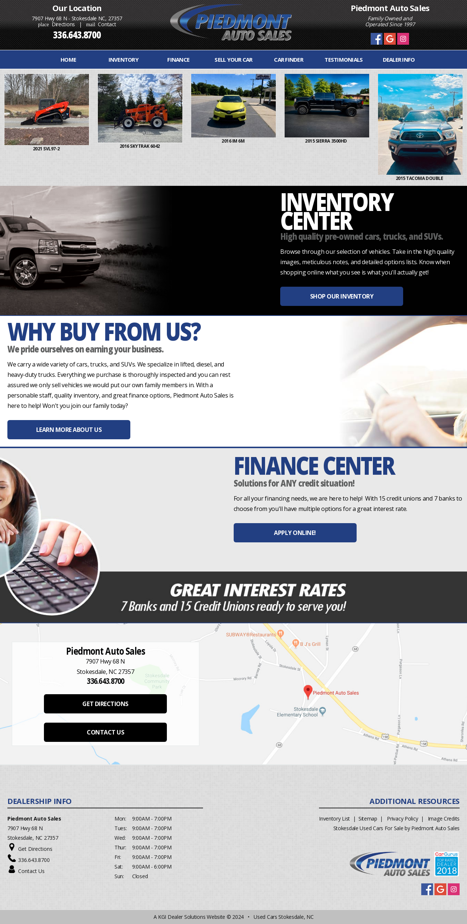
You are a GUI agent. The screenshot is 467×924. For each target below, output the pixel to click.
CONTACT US (105, 732)
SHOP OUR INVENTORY (341, 296)
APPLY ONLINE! (295, 533)
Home (68, 59)
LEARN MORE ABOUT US (69, 430)
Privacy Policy (402, 818)
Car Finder (288, 59)
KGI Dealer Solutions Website (191, 916)
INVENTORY (123, 59)
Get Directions (35, 848)
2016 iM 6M (235, 141)
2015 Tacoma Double (421, 178)
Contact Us (31, 870)
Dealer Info (399, 59)
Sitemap (367, 818)
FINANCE (178, 59)
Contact (101, 24)
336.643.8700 (34, 859)
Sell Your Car (233, 59)
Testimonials (344, 59)
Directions (56, 24)
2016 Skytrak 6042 (141, 146)
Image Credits (444, 818)
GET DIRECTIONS (105, 704)
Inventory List (334, 818)
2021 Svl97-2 (48, 149)
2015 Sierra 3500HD (328, 141)
